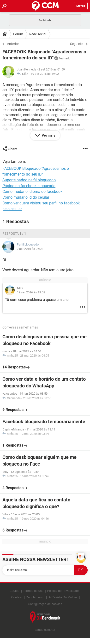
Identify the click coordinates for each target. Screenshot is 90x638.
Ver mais (48, 135)
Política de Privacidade (63, 591)
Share (13, 149)
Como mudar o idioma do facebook (32, 191)
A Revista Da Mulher (63, 597)
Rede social (37, 34)
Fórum (18, 34)
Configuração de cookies (45, 604)
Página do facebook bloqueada (28, 185)
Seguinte (76, 44)
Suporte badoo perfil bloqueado (29, 180)
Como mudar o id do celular (25, 197)
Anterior (13, 44)
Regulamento (35, 597)
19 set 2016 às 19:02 (45, 74)
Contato (16, 597)
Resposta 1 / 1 (14, 233)
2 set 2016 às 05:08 (30, 249)
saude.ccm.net (45, 630)
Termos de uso (33, 591)
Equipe (14, 591)
